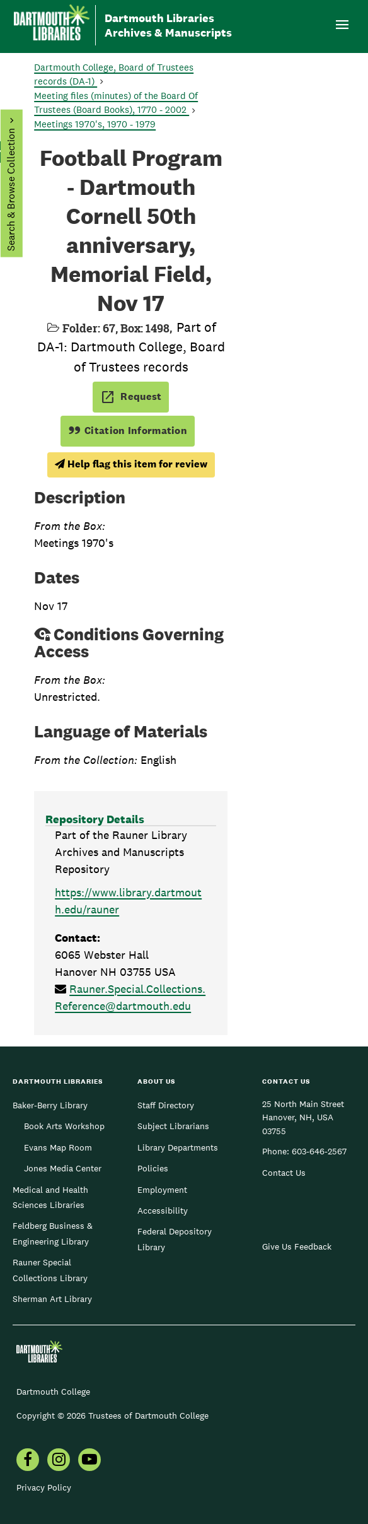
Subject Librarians (173, 1126)
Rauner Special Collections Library (50, 1270)
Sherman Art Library (52, 1298)
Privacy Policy (43, 1487)
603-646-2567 (319, 1151)
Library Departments (177, 1147)
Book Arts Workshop (64, 1126)
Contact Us (284, 1172)
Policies (152, 1168)
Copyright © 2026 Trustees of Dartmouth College (112, 1415)
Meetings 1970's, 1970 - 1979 (95, 124)
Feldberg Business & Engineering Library (53, 1233)
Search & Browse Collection (10, 189)
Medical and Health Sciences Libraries (50, 1197)
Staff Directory (165, 1105)
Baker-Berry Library (50, 1105)
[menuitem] (27, 1461)
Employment (162, 1189)
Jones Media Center (62, 1168)
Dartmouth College (53, 1391)
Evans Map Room (58, 1147)
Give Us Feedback (296, 1246)
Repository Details (94, 819)
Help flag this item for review (131, 464)
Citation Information (127, 430)
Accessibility (162, 1210)
